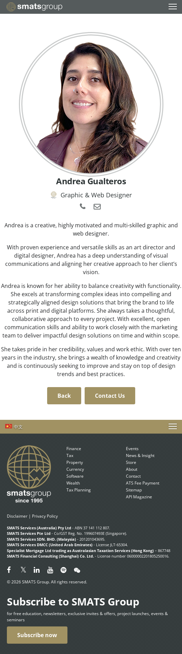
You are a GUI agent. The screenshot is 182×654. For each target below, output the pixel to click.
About (131, 469)
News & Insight (140, 455)
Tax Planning (78, 490)
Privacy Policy (45, 516)
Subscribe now (37, 635)
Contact (133, 476)
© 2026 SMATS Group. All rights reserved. (47, 582)
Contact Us (110, 395)
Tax (69, 455)
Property (74, 462)
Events (132, 448)
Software (75, 476)
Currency (75, 469)
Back (64, 395)
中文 (18, 427)
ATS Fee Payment (142, 483)
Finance (73, 448)
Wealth (73, 483)
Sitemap (134, 490)
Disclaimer (17, 516)
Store (131, 462)
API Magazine (139, 497)
